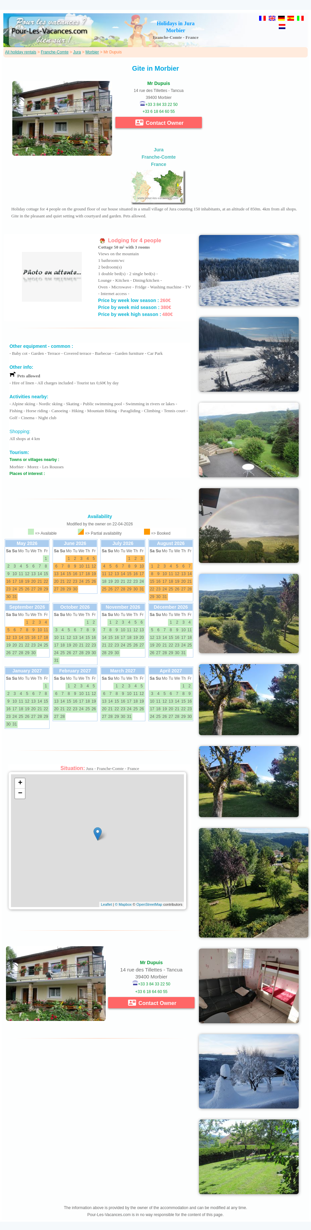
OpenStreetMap (149, 904)
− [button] (20, 794)
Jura (77, 52)
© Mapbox (123, 904)
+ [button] (20, 783)
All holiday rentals (20, 52)
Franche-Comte (55, 52)
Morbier (92, 52)
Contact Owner (159, 122)
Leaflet (106, 904)
